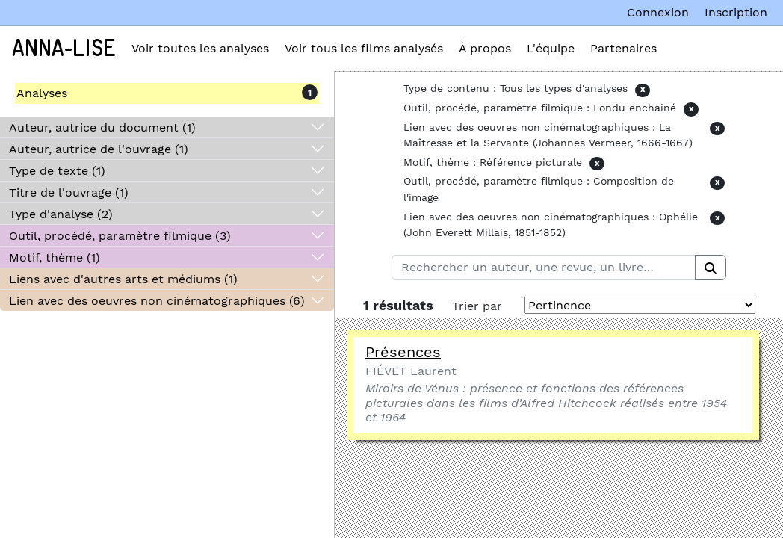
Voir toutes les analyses (200, 48)
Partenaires (623, 48)
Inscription (736, 12)
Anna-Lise (64, 49)
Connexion (658, 12)
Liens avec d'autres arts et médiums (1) (123, 279)
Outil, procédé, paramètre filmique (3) (120, 236)
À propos (485, 48)
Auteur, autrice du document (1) (102, 127)
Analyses (41, 93)
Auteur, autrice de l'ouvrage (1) (98, 149)
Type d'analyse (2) (61, 214)
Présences (403, 352)
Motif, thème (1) (54, 257)
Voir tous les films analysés (364, 48)
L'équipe (551, 48)
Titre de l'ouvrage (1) (69, 192)
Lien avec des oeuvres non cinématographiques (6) (157, 301)
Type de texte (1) (57, 171)
